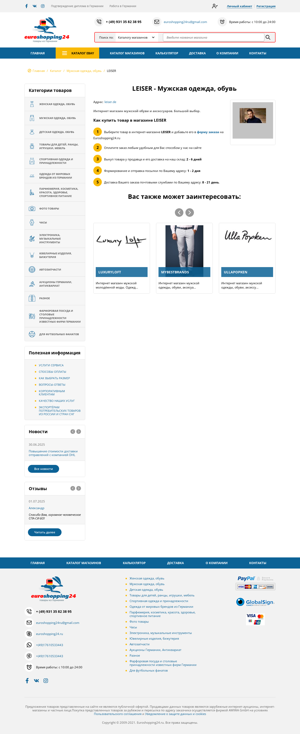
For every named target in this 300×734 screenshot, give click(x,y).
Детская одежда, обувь (146, 590)
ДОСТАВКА (197, 53)
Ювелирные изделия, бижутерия (154, 638)
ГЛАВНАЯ (38, 53)
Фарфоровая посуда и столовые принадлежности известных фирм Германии (163, 663)
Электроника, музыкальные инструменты (161, 633)
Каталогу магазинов (133, 37)
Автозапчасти (140, 644)
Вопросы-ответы (52, 384)
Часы (133, 627)
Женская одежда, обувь (147, 578)
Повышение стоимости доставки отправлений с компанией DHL (53, 453)
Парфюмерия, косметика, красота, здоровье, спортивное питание (163, 614)
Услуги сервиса (51, 365)
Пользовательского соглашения (117, 714)
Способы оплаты (52, 372)
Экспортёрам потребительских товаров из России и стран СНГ (60, 410)
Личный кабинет (239, 6)
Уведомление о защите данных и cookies (175, 714)
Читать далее (44, 532)
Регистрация (266, 6)
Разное (135, 655)
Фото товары (139, 621)
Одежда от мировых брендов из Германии (161, 606)
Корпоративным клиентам (52, 392)
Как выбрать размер (54, 378)
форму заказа (208, 132)
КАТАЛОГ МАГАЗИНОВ (127, 53)
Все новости (43, 469)
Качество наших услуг (57, 401)
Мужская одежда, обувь (147, 584)
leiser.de (110, 102)
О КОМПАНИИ (227, 53)
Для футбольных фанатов (149, 670)
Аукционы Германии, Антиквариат (155, 650)
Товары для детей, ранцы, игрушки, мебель (162, 595)
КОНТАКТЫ (257, 53)
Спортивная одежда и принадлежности (159, 601)
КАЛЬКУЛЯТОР (166, 53)
